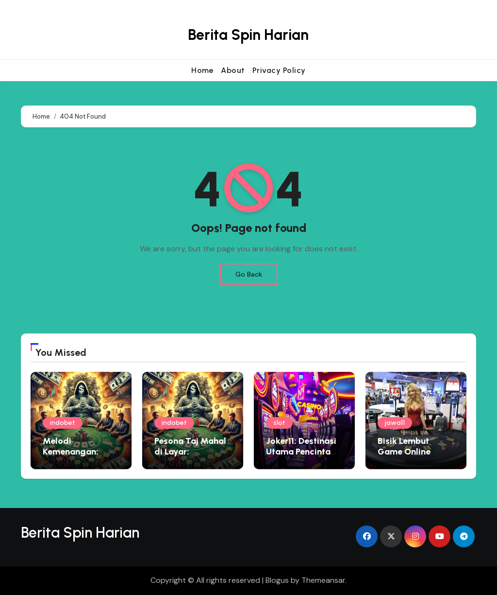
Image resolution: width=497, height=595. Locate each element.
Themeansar (323, 580)
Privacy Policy (279, 70)
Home (202, 70)
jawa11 (395, 423)
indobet (62, 423)
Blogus (277, 580)
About (233, 70)
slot (279, 423)
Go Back (248, 274)
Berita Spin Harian (248, 35)
